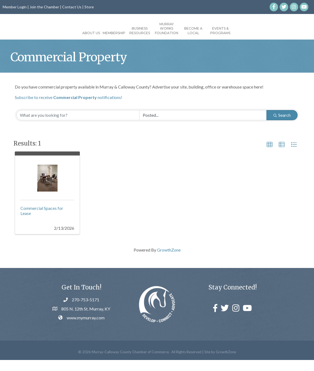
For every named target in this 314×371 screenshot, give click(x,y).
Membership (83, 33)
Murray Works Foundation (197, 28)
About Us (60, 33)
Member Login (15, 7)
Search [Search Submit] (282, 126)
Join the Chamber (44, 7)
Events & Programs (251, 30)
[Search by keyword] (78, 126)
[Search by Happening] (203, 126)
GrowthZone (169, 260)
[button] (269, 155)
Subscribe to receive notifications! (68, 108)
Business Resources (109, 30)
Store (89, 7)
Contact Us (71, 7)
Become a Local (224, 30)
